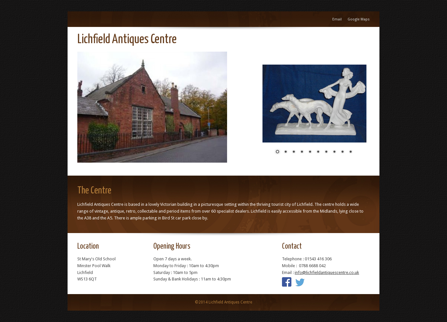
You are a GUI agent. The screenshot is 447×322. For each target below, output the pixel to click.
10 (350, 152)
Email (337, 19)
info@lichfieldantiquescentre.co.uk (327, 272)
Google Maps (359, 19)
